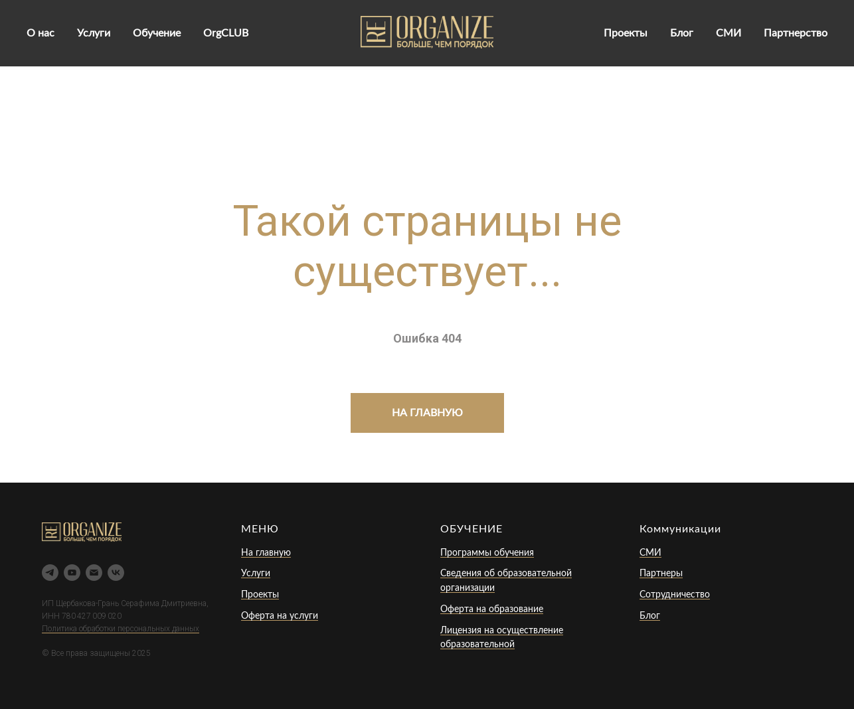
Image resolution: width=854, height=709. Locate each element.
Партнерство (795, 33)
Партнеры (661, 573)
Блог (681, 33)
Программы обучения (487, 553)
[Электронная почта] (94, 572)
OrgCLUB (225, 33)
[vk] (116, 572)
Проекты (625, 33)
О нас (40, 33)
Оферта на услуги (279, 616)
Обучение (157, 33)
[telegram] (50, 572)
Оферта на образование (491, 609)
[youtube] (72, 572)
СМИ (728, 33)
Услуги (93, 33)
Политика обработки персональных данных (120, 628)
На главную (266, 553)
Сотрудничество (675, 594)
